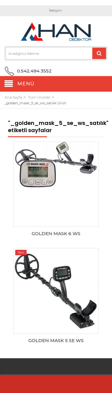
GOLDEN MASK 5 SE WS (56, 340)
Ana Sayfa (13, 97)
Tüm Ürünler (39, 97)
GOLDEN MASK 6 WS (56, 233)
